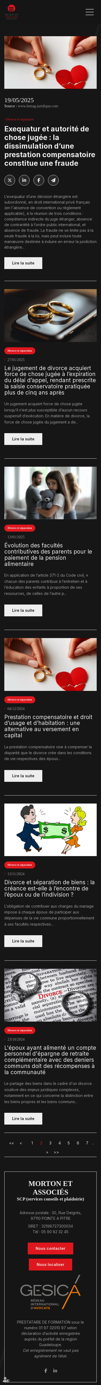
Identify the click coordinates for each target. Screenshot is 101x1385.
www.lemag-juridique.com (38, 106)
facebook (46, 1371)
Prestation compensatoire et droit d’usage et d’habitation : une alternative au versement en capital (48, 726)
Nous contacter (50, 1248)
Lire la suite (23, 263)
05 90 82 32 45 (54, 1231)
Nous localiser (50, 1264)
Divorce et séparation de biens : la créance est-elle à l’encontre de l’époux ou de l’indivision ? (49, 888)
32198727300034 (57, 1226)
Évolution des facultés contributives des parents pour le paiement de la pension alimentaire (48, 555)
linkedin (55, 1371)
